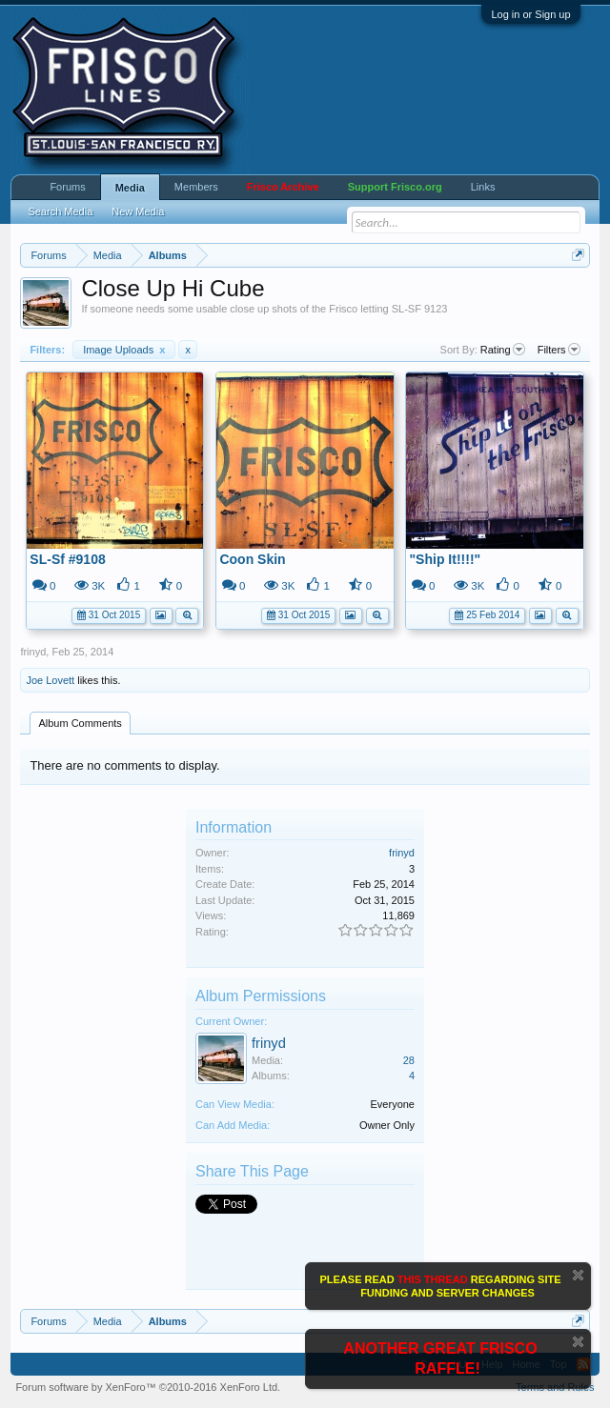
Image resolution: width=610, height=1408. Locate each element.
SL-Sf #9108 (67, 559)
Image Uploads (124, 349)
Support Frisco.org (395, 186)
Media (130, 187)
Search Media (60, 211)
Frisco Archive (283, 186)
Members (196, 186)
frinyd (33, 651)
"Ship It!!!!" (444, 559)
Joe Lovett (50, 680)
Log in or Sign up (530, 14)
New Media (138, 211)
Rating (502, 349)
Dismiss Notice (578, 1275)
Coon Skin (252, 559)
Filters (559, 349)
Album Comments (79, 723)
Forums (67, 186)
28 (409, 1060)
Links (483, 186)
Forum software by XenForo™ (147, 1387)
